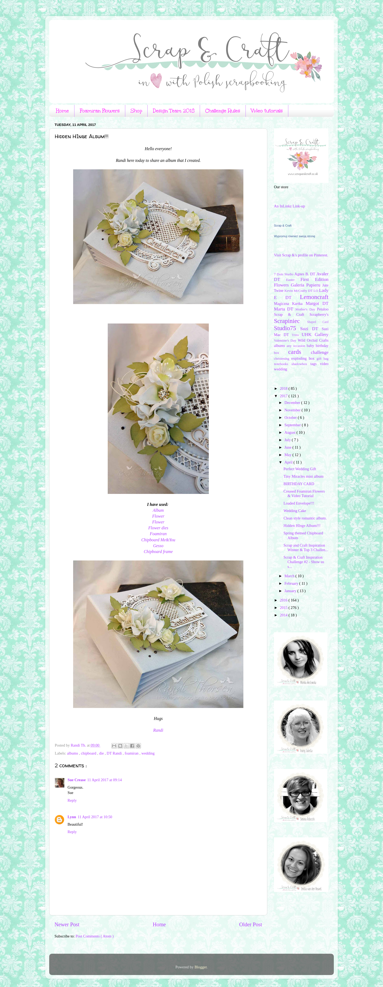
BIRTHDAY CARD (299, 484)
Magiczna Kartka (290, 303)
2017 (284, 396)
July (288, 440)
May (289, 455)
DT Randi (115, 753)
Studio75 (287, 328)
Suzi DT (311, 328)
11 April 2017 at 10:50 (95, 817)
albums (73, 753)
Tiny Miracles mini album (303, 476)
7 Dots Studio (284, 274)
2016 (284, 600)
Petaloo (322, 309)
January (291, 591)
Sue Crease (77, 780)
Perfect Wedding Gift (300, 469)
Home (62, 111)
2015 (284, 607)
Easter (293, 280)
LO (316, 291)
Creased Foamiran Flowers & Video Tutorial (304, 493)
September (293, 425)
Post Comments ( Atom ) (95, 936)
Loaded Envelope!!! (299, 503)
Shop (136, 111)
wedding (148, 753)
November (293, 410)
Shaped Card (317, 321)
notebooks (283, 364)
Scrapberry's (319, 314)
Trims (297, 335)
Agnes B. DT (305, 274)
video (324, 364)
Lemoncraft (314, 296)
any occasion (297, 346)
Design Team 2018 (173, 111)
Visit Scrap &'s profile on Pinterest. (301, 255)
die (102, 753)
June (289, 447)
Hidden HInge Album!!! (302, 525)
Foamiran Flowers (100, 111)
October (291, 417)
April (289, 462)
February (292, 583)
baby (311, 345)
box (281, 353)
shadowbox (301, 364)
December (293, 402)
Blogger (200, 967)
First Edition (314, 279)
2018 (284, 388)
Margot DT (317, 303)
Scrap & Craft (283, 225)
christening (282, 359)
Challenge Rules (222, 111)
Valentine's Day (286, 340)
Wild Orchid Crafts (313, 340)
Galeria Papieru (306, 285)
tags (315, 364)
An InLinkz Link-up (289, 206)
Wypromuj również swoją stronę (294, 236)
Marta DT (284, 309)
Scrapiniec (290, 320)
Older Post (250, 924)
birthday (322, 345)
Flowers (282, 285)
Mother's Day (306, 309)
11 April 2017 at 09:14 (104, 780)
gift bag (322, 359)
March (290, 576)
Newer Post (67, 924)
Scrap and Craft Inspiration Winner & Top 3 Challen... (306, 547)
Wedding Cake (295, 511)
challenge (319, 352)
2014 (284, 615)
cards (299, 351)
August (291, 432)
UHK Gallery (315, 334)
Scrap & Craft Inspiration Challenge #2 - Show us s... (304, 562)
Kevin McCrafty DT (299, 291)
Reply (72, 800)
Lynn (72, 817)
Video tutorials (267, 111)
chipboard (89, 753)
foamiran (132, 753)
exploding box (304, 358)
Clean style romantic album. (305, 518)
